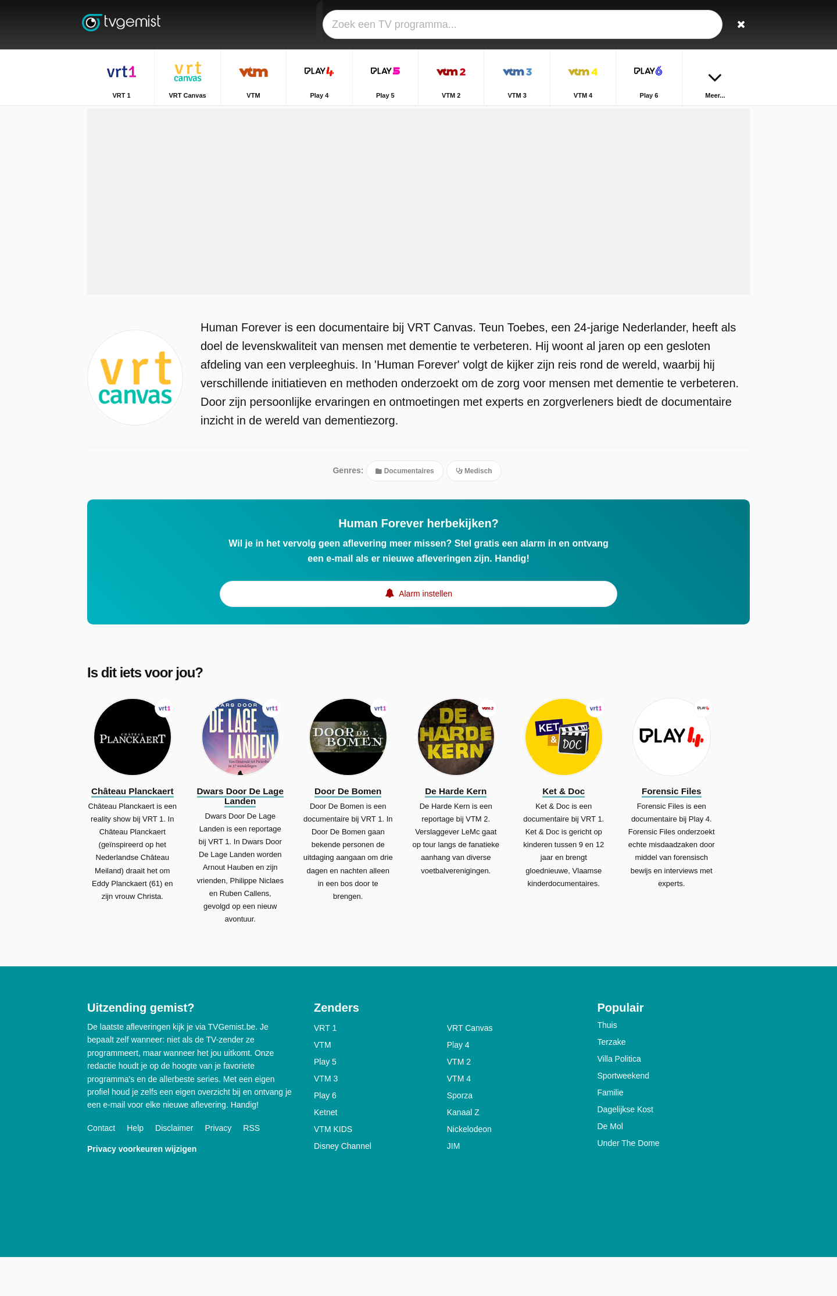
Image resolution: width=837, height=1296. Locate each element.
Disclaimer (174, 1166)
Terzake (612, 1081)
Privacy (218, 1166)
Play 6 (325, 1134)
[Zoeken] (737, 24)
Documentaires (404, 509)
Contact (101, 1166)
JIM (453, 1185)
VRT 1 (325, 1067)
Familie (611, 1131)
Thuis (607, 1064)
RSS (251, 1166)
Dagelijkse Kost (626, 1148)
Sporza (460, 1134)
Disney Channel (342, 1185)
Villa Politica (619, 1097)
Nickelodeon (469, 1168)
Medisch (474, 509)
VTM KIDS (333, 1168)
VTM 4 (459, 1117)
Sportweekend (624, 1114)
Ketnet (325, 1151)
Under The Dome (629, 1182)
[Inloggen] (698, 24)
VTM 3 (326, 1117)
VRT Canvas (470, 1067)
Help (135, 1166)
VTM (322, 1083)
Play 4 (458, 1083)
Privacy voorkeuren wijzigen (141, 1187)
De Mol (610, 1165)
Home (678, 114)
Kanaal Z (463, 1151)
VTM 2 (459, 1100)
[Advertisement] (418, 239)
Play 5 (325, 1100)
